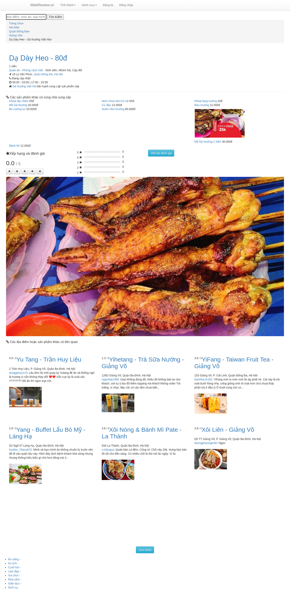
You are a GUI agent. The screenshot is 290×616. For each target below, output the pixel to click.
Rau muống (201, 105)
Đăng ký (108, 5)
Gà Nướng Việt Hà (24, 86)
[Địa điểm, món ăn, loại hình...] (26, 17)
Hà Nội (58, 74)
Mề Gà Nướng (18, 105)
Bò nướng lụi (17, 109)
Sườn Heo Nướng (113, 109)
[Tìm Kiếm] (55, 17)
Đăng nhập (126, 5)
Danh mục (89, 5)
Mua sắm (14, 579)
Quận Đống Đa (43, 74)
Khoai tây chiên (18, 101)
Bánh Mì (14, 145)
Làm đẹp (13, 571)
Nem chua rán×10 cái (115, 101)
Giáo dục (14, 583)
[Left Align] (9, 171)
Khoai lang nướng (205, 101)
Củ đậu (106, 105)
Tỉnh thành (68, 5)
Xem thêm (145, 549)
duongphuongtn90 (205, 443)
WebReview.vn (42, 5)
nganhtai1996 (110, 379)
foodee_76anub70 (20, 449)
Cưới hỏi (13, 567)
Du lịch (12, 563)
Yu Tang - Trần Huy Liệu (49, 359)
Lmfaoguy (108, 449)
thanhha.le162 (203, 379)
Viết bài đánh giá (161, 153)
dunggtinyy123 (18, 372)
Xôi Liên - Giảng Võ (228, 429)
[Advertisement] (145, 516)
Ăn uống (13, 559)
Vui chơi (13, 575)
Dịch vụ (13, 587)
